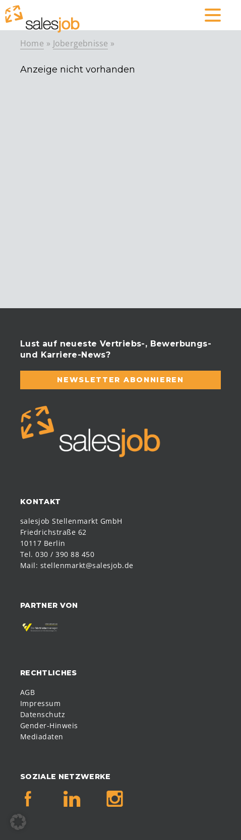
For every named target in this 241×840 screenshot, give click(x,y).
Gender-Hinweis (49, 725)
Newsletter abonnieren (120, 379)
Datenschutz (42, 714)
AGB (27, 692)
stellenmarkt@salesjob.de (87, 565)
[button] (18, 822)
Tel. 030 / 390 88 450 (57, 554)
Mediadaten (42, 736)
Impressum (40, 703)
